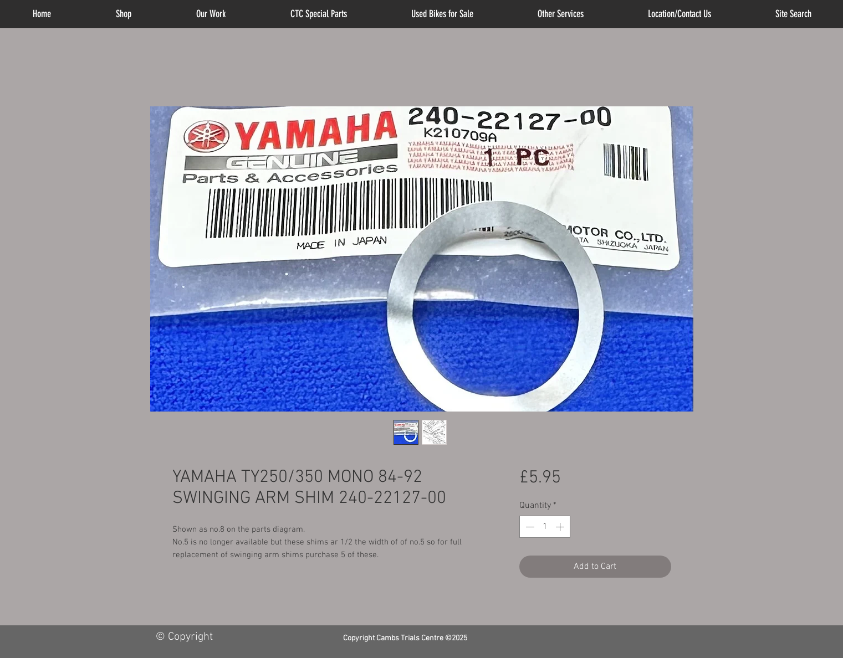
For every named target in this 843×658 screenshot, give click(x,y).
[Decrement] (529, 526)
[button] (560, 14)
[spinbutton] (545, 526)
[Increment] (561, 526)
